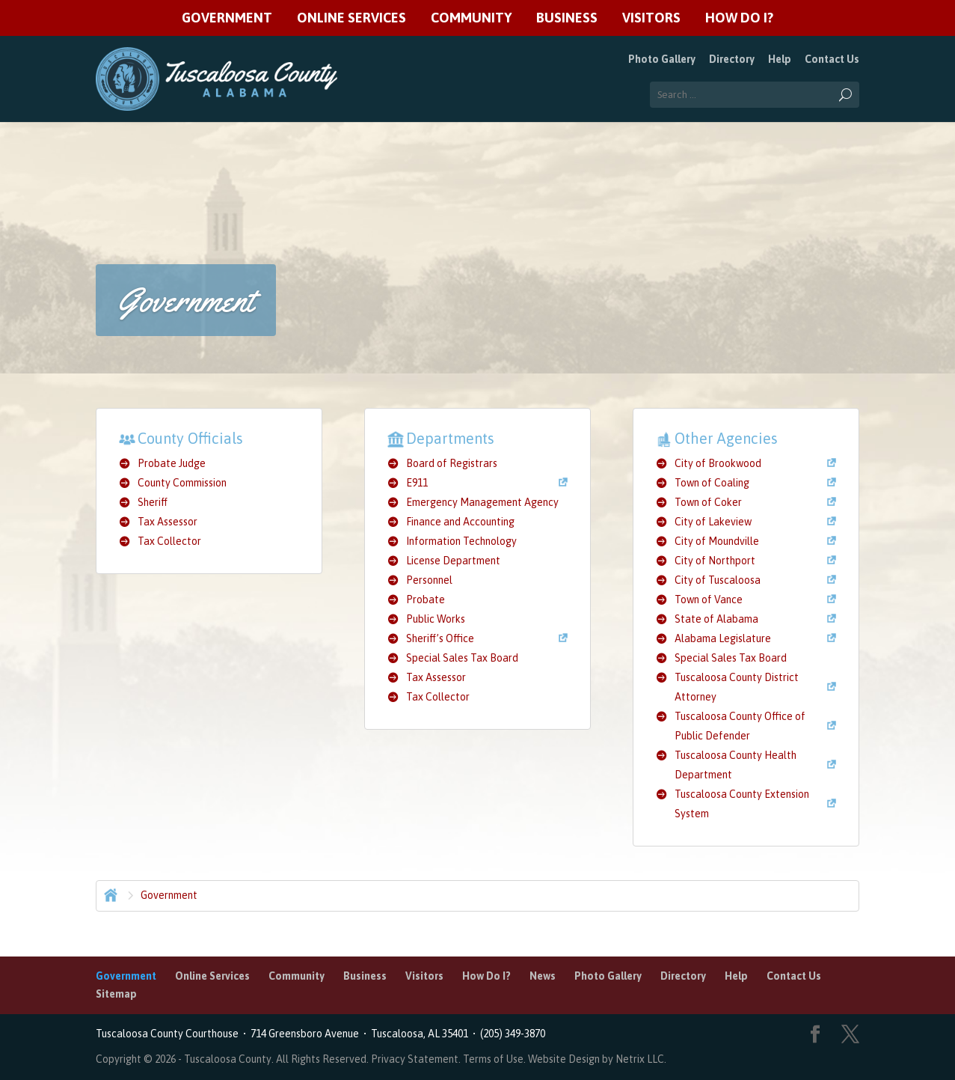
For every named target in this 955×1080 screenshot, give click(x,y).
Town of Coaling (712, 483)
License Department (453, 561)
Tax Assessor (167, 522)
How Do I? (739, 18)
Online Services (351, 18)
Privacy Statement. (416, 1059)
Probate (425, 599)
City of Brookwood (718, 463)
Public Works (435, 619)
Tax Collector (169, 541)
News (542, 976)
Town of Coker (708, 502)
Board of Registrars (451, 463)
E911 (417, 483)
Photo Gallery (661, 59)
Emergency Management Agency (482, 502)
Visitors (651, 18)
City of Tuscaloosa (718, 580)
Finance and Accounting (460, 522)
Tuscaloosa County (227, 1059)
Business (567, 18)
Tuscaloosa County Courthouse (169, 1034)
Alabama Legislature (723, 638)
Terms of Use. (495, 1059)
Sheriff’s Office (440, 638)
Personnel (429, 580)
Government (227, 18)
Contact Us (832, 59)
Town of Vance (709, 599)
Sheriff (153, 502)
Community (471, 18)
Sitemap (116, 994)
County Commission (182, 483)
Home (109, 893)
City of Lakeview (713, 522)
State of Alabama (716, 619)
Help (779, 59)
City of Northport (715, 561)
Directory (732, 59)
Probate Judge (172, 463)
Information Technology (461, 541)
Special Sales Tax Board (462, 658)
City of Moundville (717, 541)
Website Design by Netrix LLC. (597, 1059)
